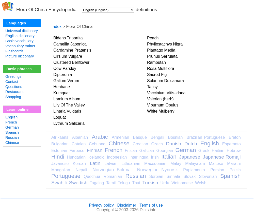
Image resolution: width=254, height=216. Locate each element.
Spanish (12, 132)
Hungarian (76, 157)
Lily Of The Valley (69, 105)
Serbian (156, 176)
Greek (204, 150)
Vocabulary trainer (20, 46)
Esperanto (231, 144)
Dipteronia (62, 74)
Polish (235, 170)
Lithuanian (130, 163)
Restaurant (14, 92)
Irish (155, 157)
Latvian (111, 163)
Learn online (17, 109)
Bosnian (175, 137)
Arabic (100, 137)
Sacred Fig (157, 74)
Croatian (140, 144)
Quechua (92, 176)
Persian (217, 170)
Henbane (61, 87)
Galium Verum (66, 81)
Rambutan (156, 62)
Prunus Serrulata (162, 56)
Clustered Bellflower (71, 62)
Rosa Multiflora (160, 68)
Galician (146, 150)
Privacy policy (101, 205)
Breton (235, 137)
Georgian (164, 150)
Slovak (189, 176)
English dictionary (20, 36)
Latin (95, 163)
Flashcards (14, 51)
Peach (152, 38)
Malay (175, 163)
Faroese (76, 150)
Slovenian (208, 176)
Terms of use (151, 205)
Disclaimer (126, 205)
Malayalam (195, 163)
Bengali (157, 137)
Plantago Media (161, 50)
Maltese (216, 163)
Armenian (120, 137)
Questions (13, 87)
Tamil (111, 183)
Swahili (59, 182)
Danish (173, 143)
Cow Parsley (64, 68)
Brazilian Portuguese (206, 137)
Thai (136, 183)
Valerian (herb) (160, 99)
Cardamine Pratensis (72, 50)
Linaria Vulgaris (67, 111)
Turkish (150, 182)
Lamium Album (66, 99)
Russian (12, 137)
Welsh (200, 183)
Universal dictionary (21, 31)
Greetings (13, 76)
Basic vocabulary (19, 41)
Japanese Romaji (222, 157)
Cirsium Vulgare (67, 56)
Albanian (80, 137)
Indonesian (117, 157)
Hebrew (234, 150)
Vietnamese (182, 183)
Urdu (164, 183)
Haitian (218, 150)
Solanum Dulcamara (165, 81)
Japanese (189, 157)
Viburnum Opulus (162, 105)
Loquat (59, 117)
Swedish (78, 182)
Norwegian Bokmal (112, 169)
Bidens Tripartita (68, 38)
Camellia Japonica (70, 44)
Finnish (94, 150)
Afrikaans (59, 137)
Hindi (57, 156)
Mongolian (60, 170)
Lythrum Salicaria (69, 123)
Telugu (124, 183)
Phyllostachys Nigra (165, 44)
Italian (169, 156)
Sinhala (173, 176)
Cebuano (97, 144)
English (11, 117)
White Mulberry (160, 111)
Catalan (79, 144)
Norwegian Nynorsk (157, 169)
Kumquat (61, 93)
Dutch (190, 143)
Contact (11, 82)
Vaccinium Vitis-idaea (166, 93)
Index (56, 26)
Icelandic (96, 157)
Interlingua (139, 157)
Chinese (12, 143)
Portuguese (66, 176)
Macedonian (155, 163)
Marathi (234, 163)
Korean (79, 163)
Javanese (60, 163)
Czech (157, 144)
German (12, 127)
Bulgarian (60, 144)
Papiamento (194, 170)
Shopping (13, 97)
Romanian (113, 176)
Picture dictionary (19, 56)
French (11, 122)
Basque (140, 137)
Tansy (152, 87)
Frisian (131, 150)
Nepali (81, 170)
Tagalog (97, 183)
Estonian (59, 150)
